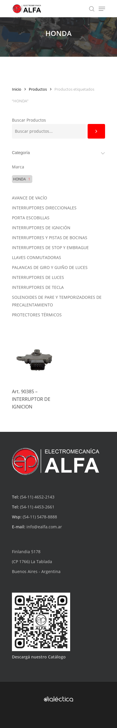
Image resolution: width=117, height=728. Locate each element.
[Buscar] (96, 131)
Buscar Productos (29, 120)
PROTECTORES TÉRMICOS (37, 315)
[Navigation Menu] (102, 9)
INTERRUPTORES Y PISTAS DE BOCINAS (49, 237)
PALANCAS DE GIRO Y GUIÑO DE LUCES (50, 267)
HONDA (19, 179)
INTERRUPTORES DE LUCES (38, 277)
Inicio (16, 89)
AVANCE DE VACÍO (29, 198)
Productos (38, 89)
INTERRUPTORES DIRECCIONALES (44, 208)
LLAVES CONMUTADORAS (36, 257)
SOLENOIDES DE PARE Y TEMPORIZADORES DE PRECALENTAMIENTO (57, 301)
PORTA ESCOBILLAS (30, 217)
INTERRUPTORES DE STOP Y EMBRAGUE (50, 247)
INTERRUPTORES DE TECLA (38, 287)
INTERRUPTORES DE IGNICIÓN (41, 227)
